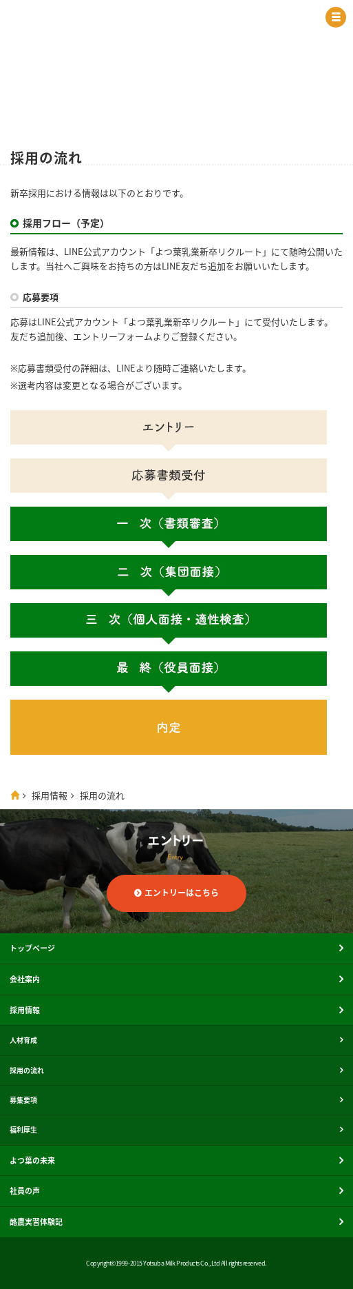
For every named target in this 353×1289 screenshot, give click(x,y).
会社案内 (25, 979)
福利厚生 (23, 1129)
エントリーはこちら (182, 892)
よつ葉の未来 (32, 1160)
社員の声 (25, 1191)
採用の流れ (27, 1070)
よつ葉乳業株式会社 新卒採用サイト (133, 20)
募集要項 (23, 1100)
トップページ (32, 948)
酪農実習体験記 (36, 1222)
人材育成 (23, 1040)
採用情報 (49, 795)
